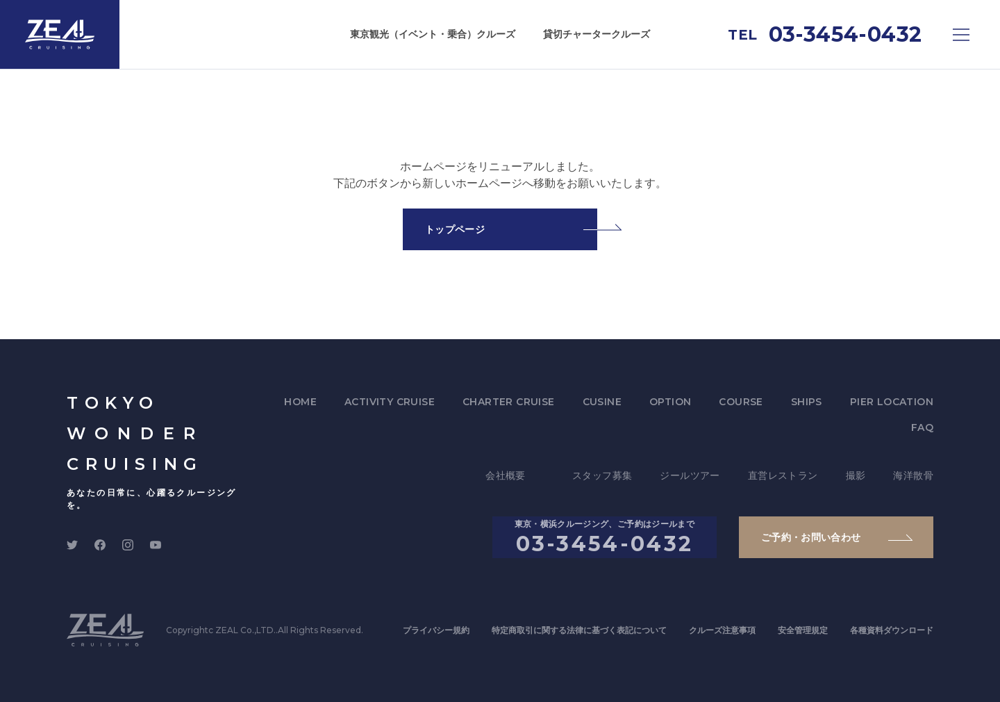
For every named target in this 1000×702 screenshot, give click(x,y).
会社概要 (505, 475)
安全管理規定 (803, 630)
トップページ (455, 229)
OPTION (670, 401)
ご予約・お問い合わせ (811, 537)
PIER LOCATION (891, 401)
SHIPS (806, 401)
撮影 (856, 475)
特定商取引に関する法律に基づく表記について (579, 630)
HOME (300, 401)
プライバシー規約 (436, 630)
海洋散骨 (913, 475)
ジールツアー (689, 475)
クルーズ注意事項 (722, 630)
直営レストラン (783, 475)
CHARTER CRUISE (508, 401)
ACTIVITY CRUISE (389, 401)
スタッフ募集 (602, 475)
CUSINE (602, 401)
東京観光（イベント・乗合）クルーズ (432, 34)
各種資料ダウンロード (891, 630)
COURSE (740, 401)
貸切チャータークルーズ (596, 34)
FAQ (922, 427)
